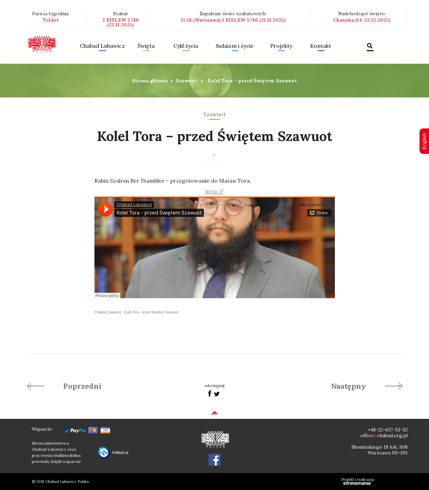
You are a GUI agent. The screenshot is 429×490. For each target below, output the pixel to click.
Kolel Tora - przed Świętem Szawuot (151, 312)
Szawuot (186, 81)
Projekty (281, 46)
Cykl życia (185, 46)
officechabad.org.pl (384, 435)
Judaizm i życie (235, 46)
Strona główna (150, 81)
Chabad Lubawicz (102, 46)
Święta (146, 46)
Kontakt (320, 46)
